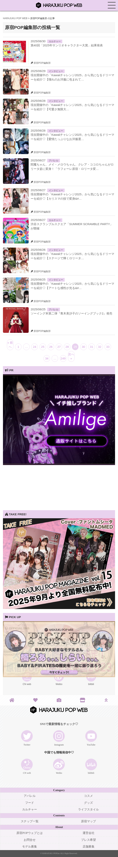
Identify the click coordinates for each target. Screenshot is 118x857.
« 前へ (10, 344)
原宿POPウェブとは (29, 833)
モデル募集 (29, 846)
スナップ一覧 (30, 821)
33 (108, 346)
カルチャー (55, 41)
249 (63, 358)
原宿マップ (88, 821)
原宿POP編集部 (41, 63)
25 (42, 346)
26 (51, 346)
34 (46, 358)
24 (34, 346)
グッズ (88, 802)
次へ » (71, 356)
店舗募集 (88, 846)
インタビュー (56, 71)
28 (67, 346)
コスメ (88, 795)
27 (59, 346)
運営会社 (88, 833)
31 (91, 346)
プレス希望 (88, 839)
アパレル (53, 160)
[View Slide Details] (59, 464)
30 (83, 346)
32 (99, 346)
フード (29, 802)
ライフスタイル (88, 809)
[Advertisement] (59, 482)
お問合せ (30, 839)
